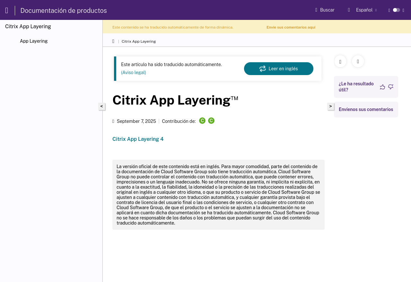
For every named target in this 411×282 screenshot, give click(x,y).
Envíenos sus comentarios (366, 109)
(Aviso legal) (133, 72)
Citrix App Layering (139, 41)
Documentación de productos (64, 10)
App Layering (34, 41)
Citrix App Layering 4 (137, 139)
